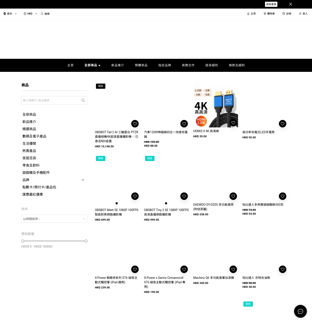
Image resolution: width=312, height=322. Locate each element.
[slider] (22, 240)
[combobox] (54, 219)
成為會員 (271, 4)
